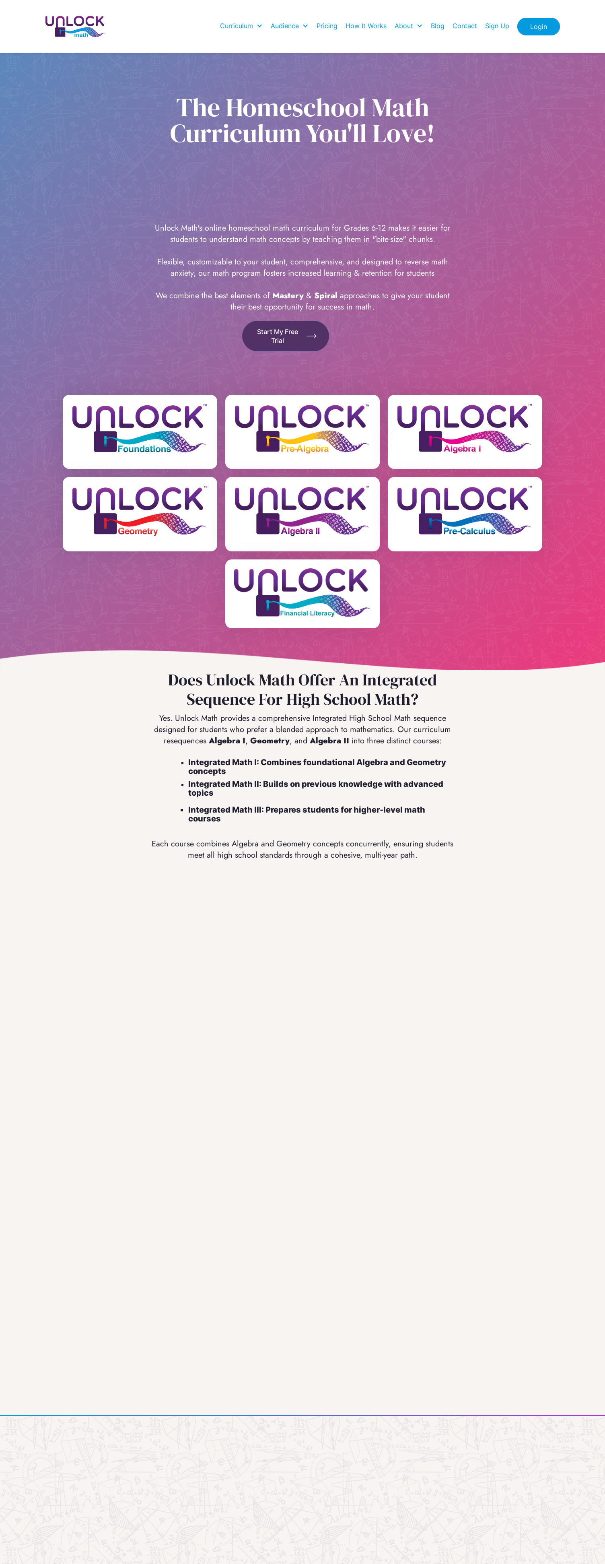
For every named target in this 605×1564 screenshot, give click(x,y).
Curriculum (236, 26)
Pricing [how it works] (327, 26)
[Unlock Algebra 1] (465, 429)
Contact (465, 26)
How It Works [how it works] (366, 26)
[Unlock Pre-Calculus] (465, 511)
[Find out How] (285, 336)
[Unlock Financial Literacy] (302, 593)
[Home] (75, 26)
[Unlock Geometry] (140, 511)
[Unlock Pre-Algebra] (302, 429)
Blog (437, 26)
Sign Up (497, 26)
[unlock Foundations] (140, 432)
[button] (241, 25)
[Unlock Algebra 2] (302, 511)
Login (538, 27)
